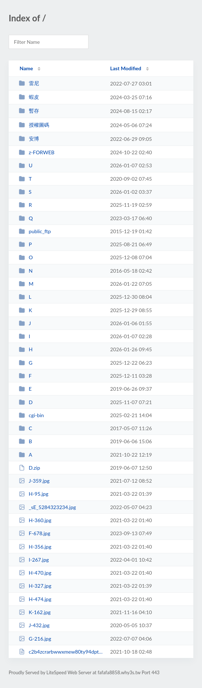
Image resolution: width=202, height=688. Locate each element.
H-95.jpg (33, 494)
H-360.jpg (35, 520)
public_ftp (35, 231)
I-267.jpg (34, 560)
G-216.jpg (35, 638)
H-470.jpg (35, 573)
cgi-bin (31, 415)
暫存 (29, 111)
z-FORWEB (37, 152)
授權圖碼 (34, 125)
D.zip (29, 468)
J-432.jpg (34, 625)
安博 (29, 138)
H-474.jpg (35, 599)
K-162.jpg (35, 612)
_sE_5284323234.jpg (47, 507)
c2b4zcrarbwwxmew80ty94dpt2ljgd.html (61, 652)
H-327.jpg (35, 586)
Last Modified (125, 68)
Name (26, 68)
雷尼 (29, 83)
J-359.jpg (34, 481)
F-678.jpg (34, 533)
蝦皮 (29, 97)
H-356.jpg (35, 547)
